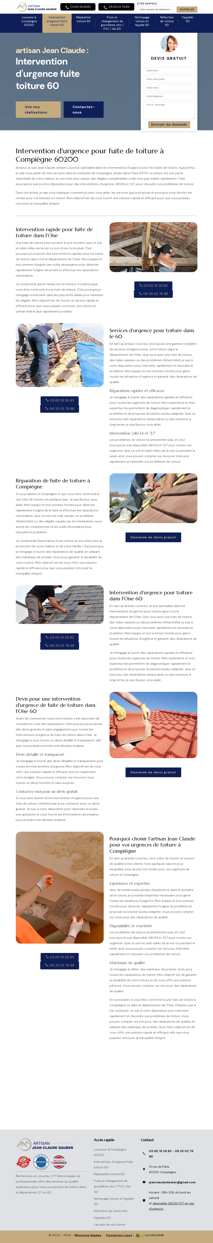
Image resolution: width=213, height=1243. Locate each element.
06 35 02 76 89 (153, 293)
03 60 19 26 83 (153, 285)
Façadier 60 (187, 19)
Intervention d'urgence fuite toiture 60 (57, 21)
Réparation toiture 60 (83, 19)
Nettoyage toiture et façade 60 (142, 21)
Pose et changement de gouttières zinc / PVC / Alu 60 (112, 23)
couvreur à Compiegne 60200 (29, 21)
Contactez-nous (84, 110)
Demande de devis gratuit (153, 537)
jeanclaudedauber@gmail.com (172, 1182)
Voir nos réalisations (36, 110)
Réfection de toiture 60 (167, 21)
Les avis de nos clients (110, 1225)
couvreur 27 (46, 1176)
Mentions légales (88, 1235)
